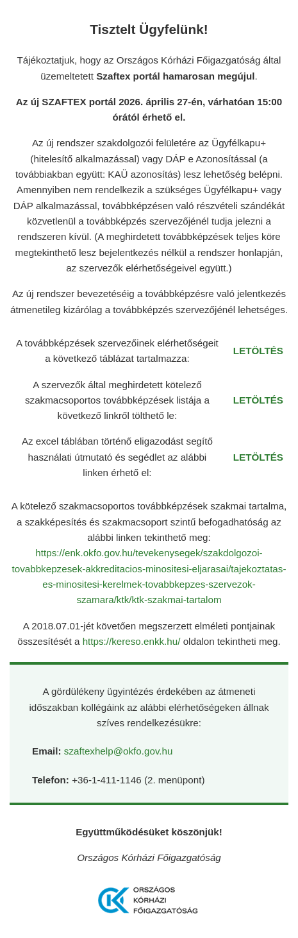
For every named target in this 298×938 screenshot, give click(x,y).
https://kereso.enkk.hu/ (133, 641)
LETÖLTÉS (258, 350)
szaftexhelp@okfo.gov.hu (118, 751)
